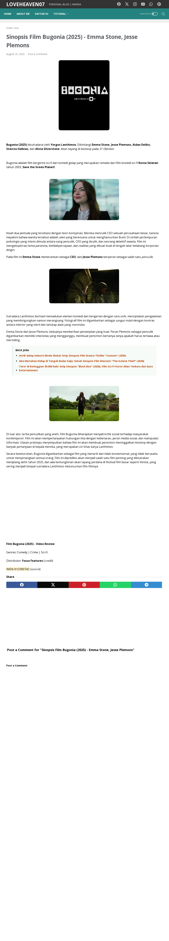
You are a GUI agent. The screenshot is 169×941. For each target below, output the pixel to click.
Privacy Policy (92, 928)
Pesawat (129, 697)
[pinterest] (58, 637)
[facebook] (16, 637)
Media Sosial (144, 652)
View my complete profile (142, 758)
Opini (156, 671)
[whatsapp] (79, 637)
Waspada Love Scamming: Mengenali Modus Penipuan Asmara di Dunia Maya (150, 436)
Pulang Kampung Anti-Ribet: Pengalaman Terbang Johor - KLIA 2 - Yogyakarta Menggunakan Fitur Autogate (151, 370)
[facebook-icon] (121, 4)
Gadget (129, 678)
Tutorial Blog (132, 671)
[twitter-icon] (128, 4)
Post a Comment (37, 56)
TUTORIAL (62, 13)
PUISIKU (58, 928)
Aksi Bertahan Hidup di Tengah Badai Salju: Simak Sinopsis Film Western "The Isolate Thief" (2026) (59, 394)
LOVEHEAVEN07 (25, 4)
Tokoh (128, 704)
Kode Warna (74, 928)
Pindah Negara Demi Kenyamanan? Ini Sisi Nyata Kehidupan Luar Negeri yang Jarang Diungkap (151, 335)
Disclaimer (110, 928)
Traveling (155, 646)
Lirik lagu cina (147, 684)
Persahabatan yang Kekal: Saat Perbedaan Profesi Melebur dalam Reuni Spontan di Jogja (150, 304)
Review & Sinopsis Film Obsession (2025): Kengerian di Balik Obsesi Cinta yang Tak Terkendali (142, 565)
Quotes (140, 704)
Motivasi (152, 639)
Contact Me (126, 928)
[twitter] (37, 637)
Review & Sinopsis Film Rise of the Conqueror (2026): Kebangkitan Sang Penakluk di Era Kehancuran (142, 536)
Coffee (155, 697)
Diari (127, 646)
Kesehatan (140, 646)
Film (127, 639)
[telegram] (100, 637)
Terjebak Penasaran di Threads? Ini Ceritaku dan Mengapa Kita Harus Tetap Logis (148, 405)
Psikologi (130, 658)
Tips (127, 665)
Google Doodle (133, 691)
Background (42, 928)
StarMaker (152, 691)
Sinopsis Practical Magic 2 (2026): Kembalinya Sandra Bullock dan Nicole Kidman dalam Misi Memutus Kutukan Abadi (142, 475)
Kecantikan (143, 678)
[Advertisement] (58, 669)
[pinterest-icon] (160, 4)
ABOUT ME (25, 13)
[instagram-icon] (136, 4)
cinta (146, 671)
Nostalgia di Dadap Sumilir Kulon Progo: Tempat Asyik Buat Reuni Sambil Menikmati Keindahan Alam (142, 506)
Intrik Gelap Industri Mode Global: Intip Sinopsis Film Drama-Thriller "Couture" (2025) (57, 385)
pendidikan (140, 665)
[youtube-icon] (144, 4)
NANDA (143, 748)
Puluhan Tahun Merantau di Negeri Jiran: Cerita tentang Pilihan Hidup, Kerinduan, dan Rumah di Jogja (149, 273)
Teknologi (130, 684)
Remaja (143, 697)
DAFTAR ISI (43, 13)
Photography (146, 658)
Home (10, 13)
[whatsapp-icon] (152, 4)
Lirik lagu (139, 639)
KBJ (151, 704)
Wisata (128, 652)
